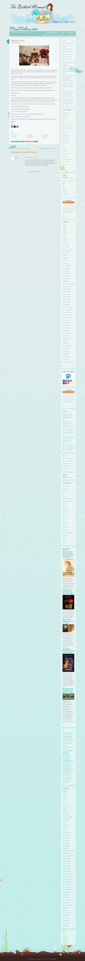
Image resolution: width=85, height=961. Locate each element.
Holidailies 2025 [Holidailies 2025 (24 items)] (68, 766)
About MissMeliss (70, 32)
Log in (64, 186)
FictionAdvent (65, 265)
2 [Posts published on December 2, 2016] (71, 204)
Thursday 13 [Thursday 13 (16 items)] (65, 780)
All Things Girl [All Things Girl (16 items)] (69, 740)
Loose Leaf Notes (66, 138)
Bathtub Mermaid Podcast (52, 32)
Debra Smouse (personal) (67, 128)
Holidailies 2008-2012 (67, 289)
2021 (63, 237)
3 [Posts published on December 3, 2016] (73, 204)
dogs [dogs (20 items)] (68, 748)
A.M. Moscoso (65, 112)
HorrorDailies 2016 (66, 307)
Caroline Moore (53, 959)
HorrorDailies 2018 (66, 312)
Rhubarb (64, 151)
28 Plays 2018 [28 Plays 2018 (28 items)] (66, 732)
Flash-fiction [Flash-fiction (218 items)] (66, 754)
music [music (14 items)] (70, 775)
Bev (63, 120)
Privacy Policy (45, 35)
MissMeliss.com (23, 28)
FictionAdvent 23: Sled (67, 54)
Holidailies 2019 (66, 302)
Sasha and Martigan (66, 346)
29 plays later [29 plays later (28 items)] (69, 738)
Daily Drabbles (65, 252)
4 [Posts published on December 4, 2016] (63, 206)
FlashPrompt (65, 276)
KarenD (16, 157)
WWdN (64, 166)
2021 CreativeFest (66, 239)
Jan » (66, 215)
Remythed (64, 343)
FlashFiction (65, 273)
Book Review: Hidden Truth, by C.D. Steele (68, 621)
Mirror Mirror (65, 328)
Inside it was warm (45, 134)
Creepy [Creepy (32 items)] (64, 745)
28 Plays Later (65, 245)
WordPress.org (65, 194)
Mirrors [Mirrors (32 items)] (67, 775)
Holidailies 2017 (65, 296)
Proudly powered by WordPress (34, 959)
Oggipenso (65, 143)
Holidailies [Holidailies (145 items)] (66, 761)
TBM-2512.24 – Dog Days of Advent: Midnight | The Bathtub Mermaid (68, 77)
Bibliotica (62, 32)
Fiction (64, 263)
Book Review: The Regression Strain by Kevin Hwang (68, 690)
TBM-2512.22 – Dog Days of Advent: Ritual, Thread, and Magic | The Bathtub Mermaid (68, 100)
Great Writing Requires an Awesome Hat (48, 148)
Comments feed (65, 191)
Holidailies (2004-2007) (67, 283)
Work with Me (71, 35)
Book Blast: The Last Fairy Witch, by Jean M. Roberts (68, 592)
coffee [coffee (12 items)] (71, 743)
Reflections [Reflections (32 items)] (69, 777)
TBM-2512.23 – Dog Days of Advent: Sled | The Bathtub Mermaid (68, 85)
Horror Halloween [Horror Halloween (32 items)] (67, 770)
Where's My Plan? (66, 161)
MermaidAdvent (66, 325)
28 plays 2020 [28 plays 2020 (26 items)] (68, 734)
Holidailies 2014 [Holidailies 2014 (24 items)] (66, 764)
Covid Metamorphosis (67, 250)
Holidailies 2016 (18, 141)
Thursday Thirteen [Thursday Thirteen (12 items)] (70, 780)
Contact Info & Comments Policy (58, 35)
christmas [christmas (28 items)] (67, 743)
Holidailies (13, 141)
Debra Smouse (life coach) (67, 125)
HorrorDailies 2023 (66, 317)
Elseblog (64, 258)
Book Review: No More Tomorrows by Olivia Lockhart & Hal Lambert (68, 554)
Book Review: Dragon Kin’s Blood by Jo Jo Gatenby (68, 650)
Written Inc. (65, 164)
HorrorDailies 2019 (66, 315)
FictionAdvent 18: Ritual (68, 103)
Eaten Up (64, 130)
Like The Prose (65, 320)
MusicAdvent (65, 330)
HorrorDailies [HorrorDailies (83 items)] (67, 768)
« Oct (64, 215)
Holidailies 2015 (66, 291)
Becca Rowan (65, 117)
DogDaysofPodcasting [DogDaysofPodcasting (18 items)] (67, 747)
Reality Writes (65, 335)
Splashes (22, 141)
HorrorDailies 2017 (66, 309)
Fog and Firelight (29, 134)
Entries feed (65, 188)
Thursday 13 (65, 156)
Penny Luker (65, 148)
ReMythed (65, 340)
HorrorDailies (65, 304)
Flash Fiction (65, 268)
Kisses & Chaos (65, 135)
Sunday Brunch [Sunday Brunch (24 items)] (68, 778)
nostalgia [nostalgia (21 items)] (64, 777)
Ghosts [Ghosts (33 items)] (69, 759)
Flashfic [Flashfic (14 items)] (69, 755)
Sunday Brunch (65, 356)
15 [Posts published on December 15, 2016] (70, 208)
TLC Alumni (65, 359)
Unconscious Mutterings (67, 159)
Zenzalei (64, 169)
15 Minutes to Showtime (67, 49)
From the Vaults (65, 278)
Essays (64, 260)
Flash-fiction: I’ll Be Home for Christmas (20, 148)
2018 (63, 224)
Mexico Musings (66, 141)
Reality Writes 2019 (66, 338)
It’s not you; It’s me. (15, 134)
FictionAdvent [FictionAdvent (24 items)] (65, 751)
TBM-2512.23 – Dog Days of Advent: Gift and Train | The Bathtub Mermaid (68, 93)
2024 (64, 242)
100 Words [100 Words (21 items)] (65, 740)
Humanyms (65, 133)
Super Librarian (65, 153)
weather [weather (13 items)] (64, 782)
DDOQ (64, 255)
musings (32, 141)
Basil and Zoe (65, 247)
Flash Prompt (65, 271)
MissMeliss (19, 42)
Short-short (65, 351)
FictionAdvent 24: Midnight (68, 51)
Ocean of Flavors (66, 333)
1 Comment (36, 141)
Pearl (63, 146)
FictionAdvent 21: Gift (67, 59)
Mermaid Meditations (67, 322)
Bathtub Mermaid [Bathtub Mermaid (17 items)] (68, 741)
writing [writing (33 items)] (67, 782)
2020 (64, 232)
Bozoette (64, 122)
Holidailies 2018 (66, 299)
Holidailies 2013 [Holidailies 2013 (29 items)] (68, 762)
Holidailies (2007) (66, 286)
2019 (63, 226)
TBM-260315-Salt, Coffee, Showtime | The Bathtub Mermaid (68, 70)
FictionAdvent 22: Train (67, 56)
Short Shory (65, 348)
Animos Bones (65, 115)
